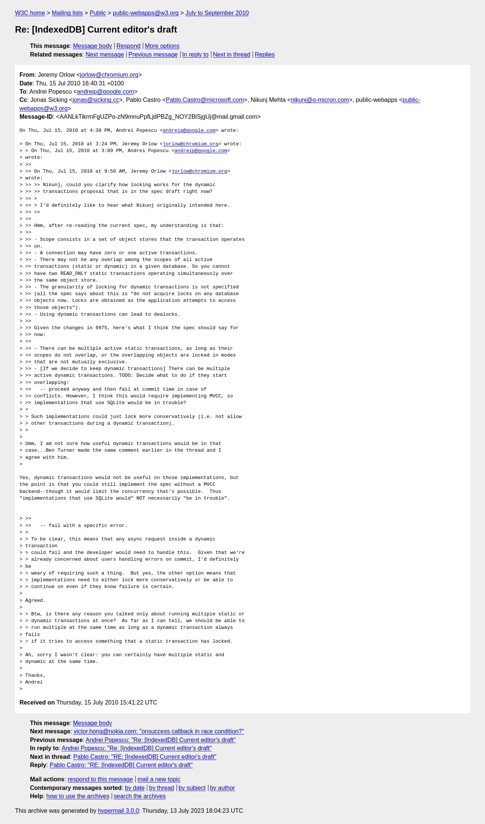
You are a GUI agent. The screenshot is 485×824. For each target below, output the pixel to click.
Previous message (153, 54)
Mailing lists (67, 13)
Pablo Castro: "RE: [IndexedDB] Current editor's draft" (145, 757)
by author (222, 788)
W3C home (30, 13)
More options (162, 46)
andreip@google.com (105, 91)
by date (134, 788)
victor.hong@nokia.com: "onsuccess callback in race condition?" (159, 731)
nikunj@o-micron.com (320, 100)
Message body (92, 46)
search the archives (140, 796)
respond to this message (100, 779)
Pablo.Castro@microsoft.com (205, 100)
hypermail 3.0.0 (118, 811)
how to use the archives (77, 796)
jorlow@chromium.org (109, 75)
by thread (161, 788)
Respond (129, 46)
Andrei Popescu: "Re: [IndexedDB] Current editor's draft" (161, 740)
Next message (105, 54)
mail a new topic (159, 779)
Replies (265, 54)
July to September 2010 (217, 13)
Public (98, 13)
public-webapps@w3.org (145, 13)
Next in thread (231, 54)
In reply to (195, 54)
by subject (191, 788)
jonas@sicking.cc (96, 100)
